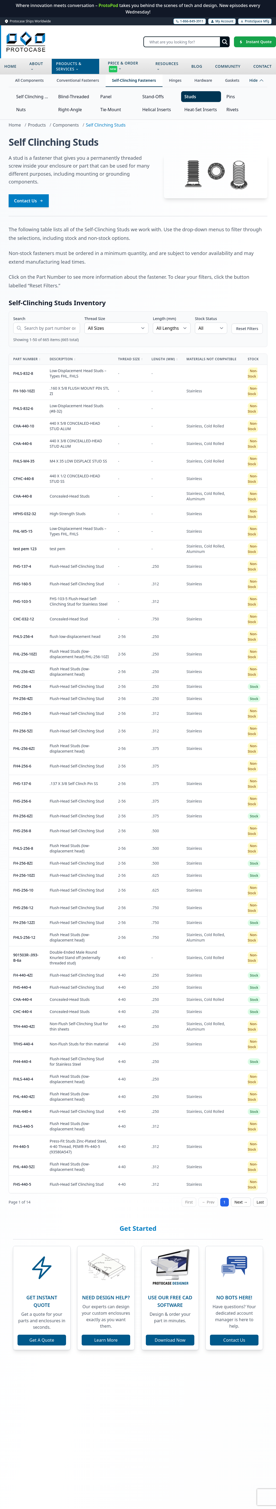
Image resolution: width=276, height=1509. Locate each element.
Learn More (106, 1340)
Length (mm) (164, 318)
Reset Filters (247, 328)
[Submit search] (225, 41)
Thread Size (94, 318)
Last (260, 1202)
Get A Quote (41, 1340)
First (189, 1202)
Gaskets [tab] (232, 80)
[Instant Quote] (255, 41)
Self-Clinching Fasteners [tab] (134, 80)
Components (66, 125)
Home (15, 125)
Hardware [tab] (203, 80)
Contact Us (28, 201)
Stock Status (206, 318)
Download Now (170, 1340)
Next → (240, 1202)
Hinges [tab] (175, 80)
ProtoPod (109, 5)
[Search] (186, 41)
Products (37, 125)
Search (19, 318)
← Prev (208, 1202)
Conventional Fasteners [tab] (78, 80)
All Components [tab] (29, 80)
